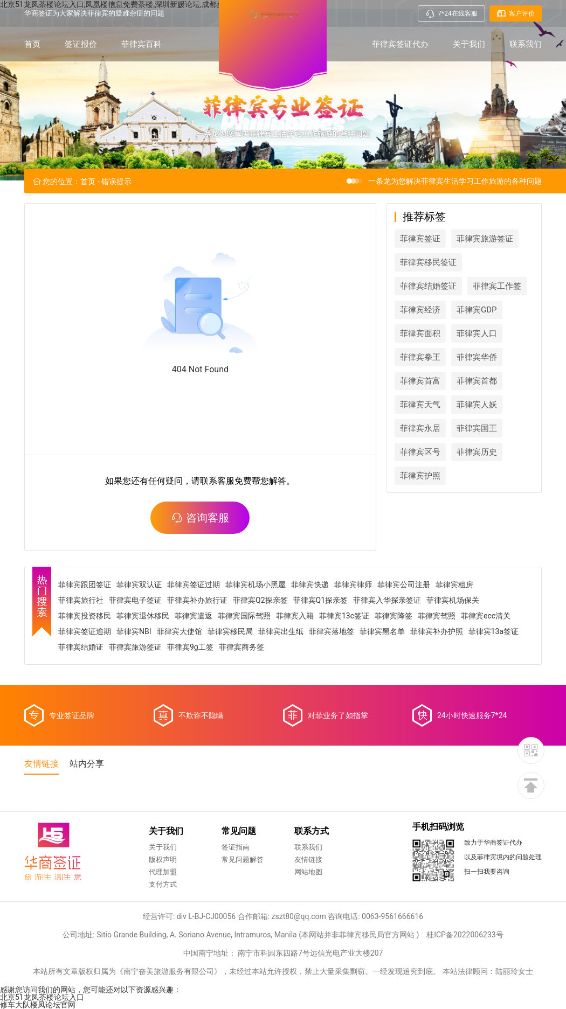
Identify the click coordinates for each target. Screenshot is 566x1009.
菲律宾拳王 (420, 357)
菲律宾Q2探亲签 (260, 600)
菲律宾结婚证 (80, 647)
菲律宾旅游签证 (485, 238)
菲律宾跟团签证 (84, 584)
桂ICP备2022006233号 (464, 934)
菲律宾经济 (420, 310)
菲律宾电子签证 (135, 600)
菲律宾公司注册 (403, 584)
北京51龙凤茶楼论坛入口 (42, 997)
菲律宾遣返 (193, 616)
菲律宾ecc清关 (485, 616)
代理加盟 (163, 872)
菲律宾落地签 (331, 631)
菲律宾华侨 (477, 357)
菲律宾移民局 (230, 631)
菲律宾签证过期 (193, 584)
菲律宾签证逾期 (84, 631)
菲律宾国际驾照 (244, 616)
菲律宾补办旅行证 (197, 600)
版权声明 (163, 859)
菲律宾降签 (393, 616)
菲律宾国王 (477, 428)
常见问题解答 (243, 859)
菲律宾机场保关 (452, 600)
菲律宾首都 (477, 381)
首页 (32, 44)
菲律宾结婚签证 (428, 286)
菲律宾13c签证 (344, 616)
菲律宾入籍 (295, 616)
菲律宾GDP (477, 310)
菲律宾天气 (420, 404)
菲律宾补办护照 (436, 631)
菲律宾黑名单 (382, 631)
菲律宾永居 (420, 428)
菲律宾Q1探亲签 (320, 600)
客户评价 (515, 13)
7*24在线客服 (451, 13)
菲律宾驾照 (436, 616)
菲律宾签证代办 (400, 44)
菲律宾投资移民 (84, 616)
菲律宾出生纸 (280, 631)
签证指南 (236, 847)
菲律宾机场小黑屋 (255, 584)
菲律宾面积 (420, 333)
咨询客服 (200, 517)
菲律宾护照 (420, 476)
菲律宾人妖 (477, 404)
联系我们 (525, 44)
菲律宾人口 (477, 333)
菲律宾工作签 (497, 286)
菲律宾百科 (141, 44)
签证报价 (81, 44)
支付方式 (163, 884)
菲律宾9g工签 (190, 647)
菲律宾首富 (420, 381)
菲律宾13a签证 (493, 631)
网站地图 (308, 872)
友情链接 (308, 859)
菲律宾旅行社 (80, 600)
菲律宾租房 (454, 584)
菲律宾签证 (420, 238)
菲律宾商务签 (241, 647)
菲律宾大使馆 (179, 631)
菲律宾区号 (420, 452)
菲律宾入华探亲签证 (387, 600)
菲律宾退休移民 (142, 616)
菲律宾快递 (310, 584)
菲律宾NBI (133, 631)
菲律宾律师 (353, 584)
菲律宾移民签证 (428, 262)
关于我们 (469, 44)
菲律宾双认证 (139, 584)
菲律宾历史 (477, 452)
